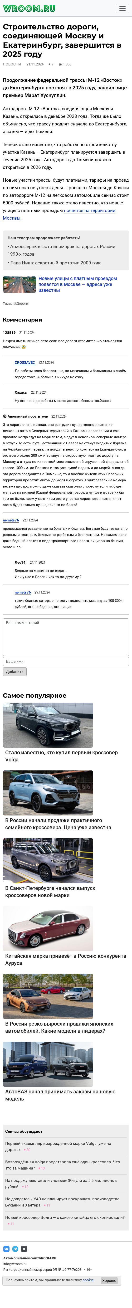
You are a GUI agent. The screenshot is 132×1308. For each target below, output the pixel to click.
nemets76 (11, 520)
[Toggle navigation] (122, 8)
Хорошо (109, 1280)
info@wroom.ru (15, 1264)
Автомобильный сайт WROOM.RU (29, 1258)
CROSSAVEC (25, 362)
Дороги (21, 303)
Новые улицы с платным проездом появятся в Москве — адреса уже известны (78, 284)
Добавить (15, 671)
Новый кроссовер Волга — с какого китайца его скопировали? (65, 1217)
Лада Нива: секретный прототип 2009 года (56, 263)
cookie (88, 1280)
